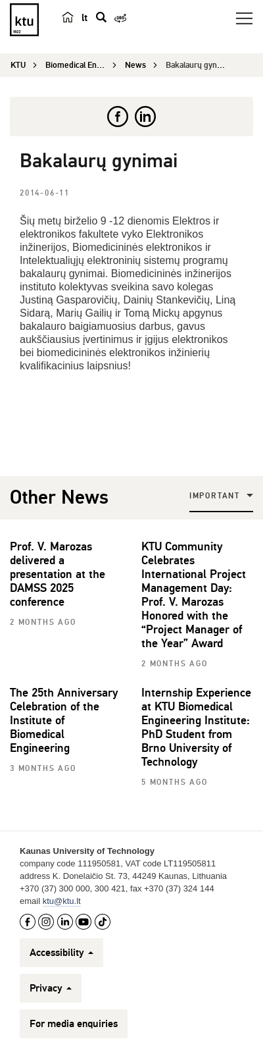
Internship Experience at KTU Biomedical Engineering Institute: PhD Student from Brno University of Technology (196, 727)
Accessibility (61, 952)
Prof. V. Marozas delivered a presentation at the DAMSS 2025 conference (57, 574)
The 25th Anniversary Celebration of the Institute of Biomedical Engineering (64, 720)
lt (84, 17)
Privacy (51, 988)
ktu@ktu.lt (62, 901)
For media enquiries (74, 1023)
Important (214, 496)
